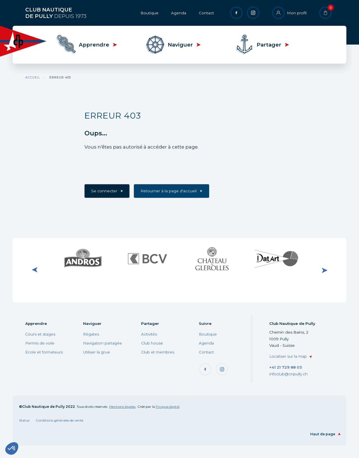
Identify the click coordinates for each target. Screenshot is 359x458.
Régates (91, 334)
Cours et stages (40, 334)
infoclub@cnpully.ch (288, 374)
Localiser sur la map (288, 356)
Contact (206, 13)
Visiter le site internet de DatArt (276, 258)
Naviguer (180, 44)
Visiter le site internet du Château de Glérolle (211, 258)
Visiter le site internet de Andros (82, 258)
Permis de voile (39, 343)
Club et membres (157, 352)
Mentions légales (122, 406)
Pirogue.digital (168, 406)
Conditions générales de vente (59, 420)
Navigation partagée (102, 343)
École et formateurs (44, 352)
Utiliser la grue (96, 352)
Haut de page (322, 434)
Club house (152, 343)
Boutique (149, 13)
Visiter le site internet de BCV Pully (147, 258)
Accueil (32, 77)
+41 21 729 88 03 (285, 367)
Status (24, 420)
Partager (269, 44)
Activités (149, 334)
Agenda (178, 13)
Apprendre (94, 44)
